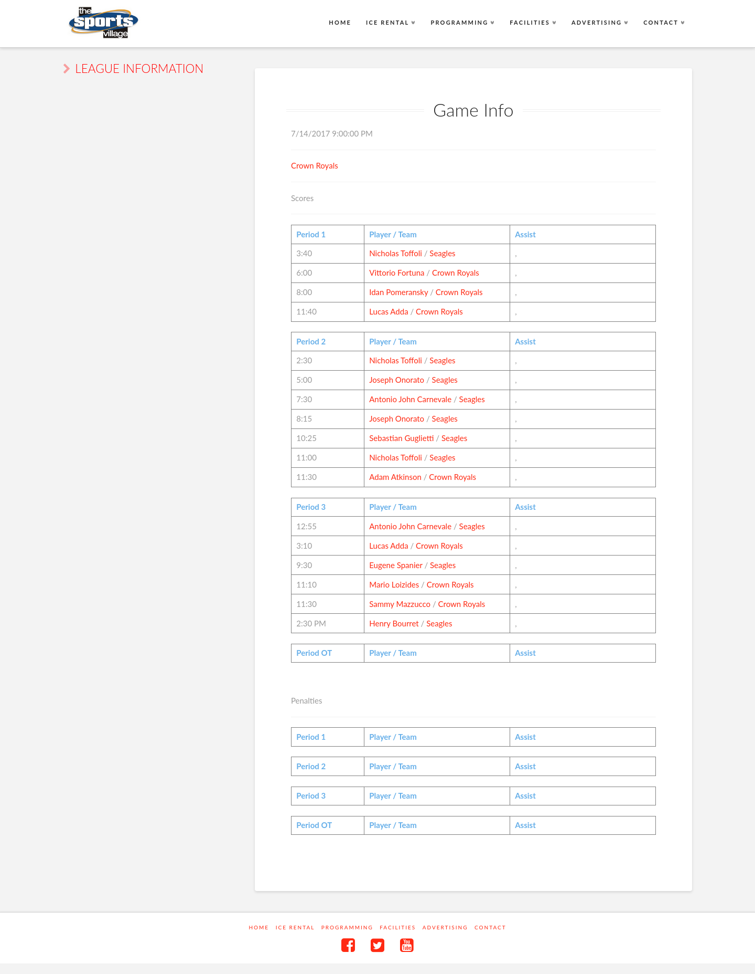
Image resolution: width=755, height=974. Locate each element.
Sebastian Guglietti (401, 438)
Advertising (445, 927)
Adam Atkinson (395, 476)
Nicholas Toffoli (395, 253)
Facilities (398, 927)
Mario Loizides (394, 584)
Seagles (442, 253)
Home (259, 927)
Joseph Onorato (396, 379)
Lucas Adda (388, 311)
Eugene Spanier (395, 565)
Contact (490, 927)
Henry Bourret (393, 623)
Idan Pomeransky (398, 292)
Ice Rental (295, 927)
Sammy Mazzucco (399, 604)
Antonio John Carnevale (410, 399)
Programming (347, 927)
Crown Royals (314, 165)
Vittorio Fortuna (396, 272)
